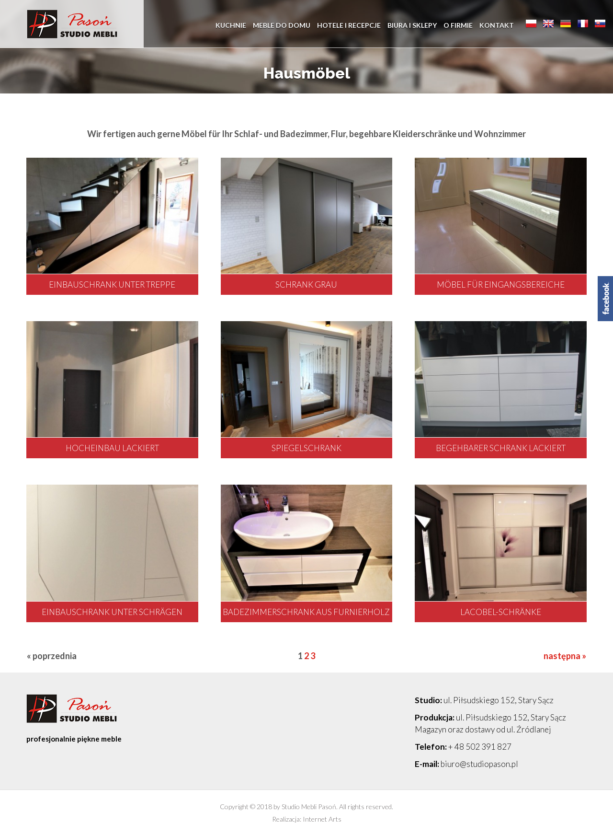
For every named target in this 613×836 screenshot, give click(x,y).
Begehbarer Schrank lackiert (501, 448)
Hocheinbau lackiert (112, 448)
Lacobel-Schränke (500, 612)
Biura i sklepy (412, 24)
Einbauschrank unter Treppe (112, 284)
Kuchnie (231, 24)
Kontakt (496, 24)
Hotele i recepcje (349, 24)
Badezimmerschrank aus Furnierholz (306, 612)
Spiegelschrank (306, 448)
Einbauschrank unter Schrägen (112, 612)
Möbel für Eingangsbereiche (501, 284)
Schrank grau (306, 284)
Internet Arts (322, 819)
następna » (565, 655)
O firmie (458, 24)
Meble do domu (281, 24)
